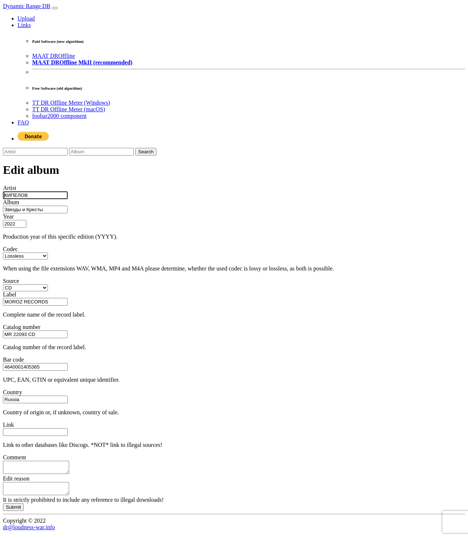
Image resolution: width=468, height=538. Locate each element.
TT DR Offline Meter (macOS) (68, 109)
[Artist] (35, 152)
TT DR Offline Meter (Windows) (71, 103)
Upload (26, 18)
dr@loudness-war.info (29, 531)
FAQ (23, 122)
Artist (9, 188)
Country (12, 392)
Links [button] (24, 25)
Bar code (13, 359)
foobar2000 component (59, 116)
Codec (10, 249)
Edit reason (16, 481)
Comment (14, 457)
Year (8, 216)
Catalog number (22, 327)
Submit (13, 511)
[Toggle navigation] (55, 8)
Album (11, 202)
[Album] (101, 152)
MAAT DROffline (53, 56)
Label (9, 294)
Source (11, 281)
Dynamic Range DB (26, 6)
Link (8, 425)
